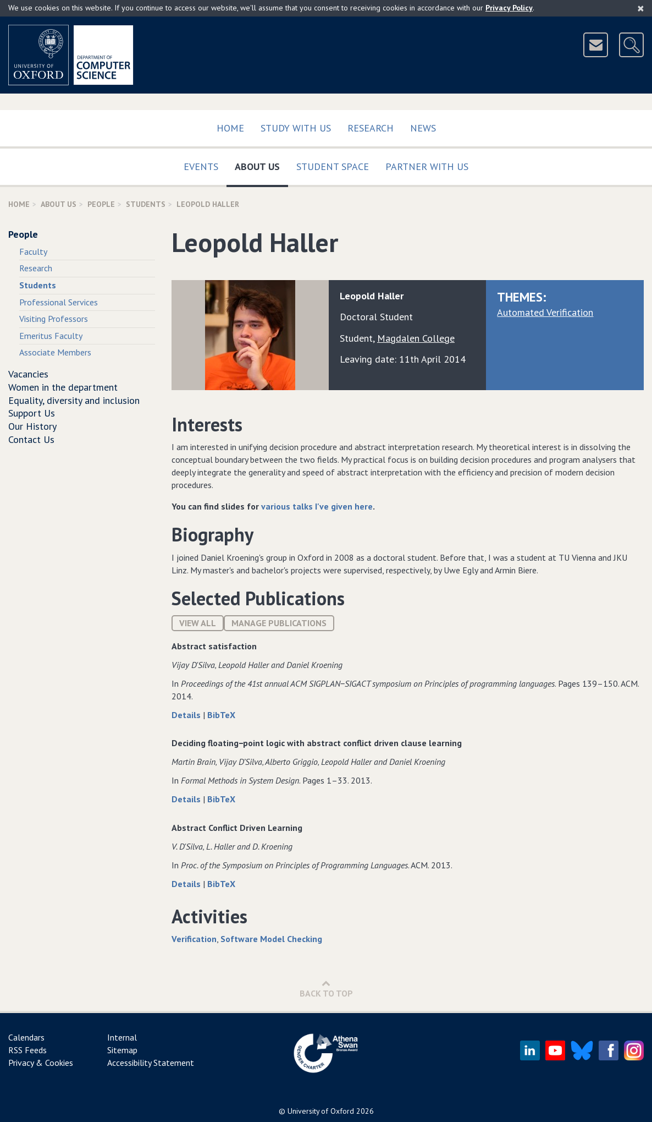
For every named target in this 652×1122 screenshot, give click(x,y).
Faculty (33, 251)
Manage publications (279, 622)
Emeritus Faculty (50, 335)
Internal (122, 1037)
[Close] (640, 8)
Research (370, 128)
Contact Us (31, 439)
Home (230, 128)
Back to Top (326, 988)
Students (145, 204)
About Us (261, 164)
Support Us (31, 413)
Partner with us (426, 166)
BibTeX (221, 714)
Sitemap (122, 1049)
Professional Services (58, 302)
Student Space (332, 166)
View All (197, 622)
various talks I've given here (317, 506)
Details (187, 714)
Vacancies (28, 374)
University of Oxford (321, 1111)
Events (201, 166)
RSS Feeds (27, 1049)
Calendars (26, 1037)
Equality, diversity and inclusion (74, 400)
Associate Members (55, 352)
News (423, 128)
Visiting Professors (53, 318)
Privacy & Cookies (40, 1062)
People (101, 204)
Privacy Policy (509, 8)
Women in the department (63, 387)
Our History (32, 426)
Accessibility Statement (150, 1062)
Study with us (296, 128)
